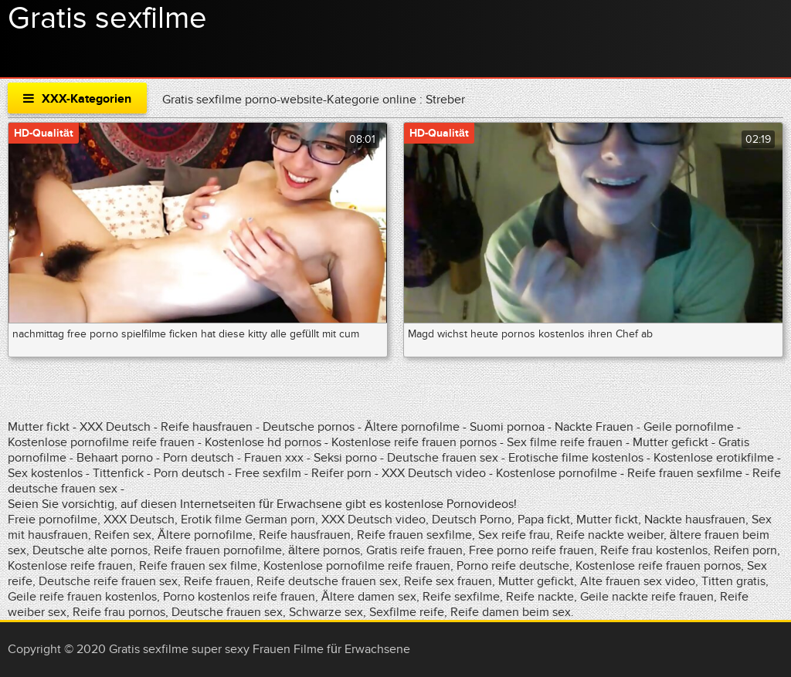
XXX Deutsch (115, 427)
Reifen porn (745, 550)
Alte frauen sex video (637, 581)
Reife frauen (217, 581)
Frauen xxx (274, 457)
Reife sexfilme (461, 596)
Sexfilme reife (406, 612)
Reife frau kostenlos (654, 550)
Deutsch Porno (471, 519)
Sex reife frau (514, 535)
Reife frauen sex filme (198, 566)
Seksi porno (345, 457)
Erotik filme (211, 519)
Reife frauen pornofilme (218, 550)
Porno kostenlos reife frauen (239, 596)
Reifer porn (341, 473)
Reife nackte (540, 596)
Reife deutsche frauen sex (327, 581)
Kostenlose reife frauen (70, 566)
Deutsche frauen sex (442, 457)
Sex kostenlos (45, 473)
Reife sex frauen (448, 581)
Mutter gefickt (670, 442)
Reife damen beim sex (510, 612)
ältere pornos (324, 550)
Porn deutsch (198, 457)
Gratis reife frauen (414, 550)
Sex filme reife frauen (565, 442)
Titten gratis (733, 581)
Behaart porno (114, 457)
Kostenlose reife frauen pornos (414, 442)
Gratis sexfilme (107, 18)
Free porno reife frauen (531, 550)
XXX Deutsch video (434, 473)
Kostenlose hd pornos (263, 442)
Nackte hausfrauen (694, 519)
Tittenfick (118, 473)
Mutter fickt (39, 427)
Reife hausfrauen (207, 427)
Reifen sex (122, 535)
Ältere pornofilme (412, 427)
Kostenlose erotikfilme (714, 457)
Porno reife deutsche (513, 566)
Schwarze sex (326, 612)
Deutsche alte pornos (90, 550)
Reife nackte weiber (610, 535)
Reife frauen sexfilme (684, 473)
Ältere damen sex (368, 596)
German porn (280, 519)
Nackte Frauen (594, 427)
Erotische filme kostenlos (575, 457)
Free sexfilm (268, 473)
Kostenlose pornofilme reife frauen (101, 442)
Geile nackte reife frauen (647, 596)
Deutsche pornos (309, 427)
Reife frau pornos (119, 612)
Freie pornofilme (52, 519)
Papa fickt (544, 519)
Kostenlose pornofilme (556, 473)
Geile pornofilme (688, 427)
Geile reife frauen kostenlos (82, 596)
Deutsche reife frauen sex (108, 581)
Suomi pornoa (509, 427)
